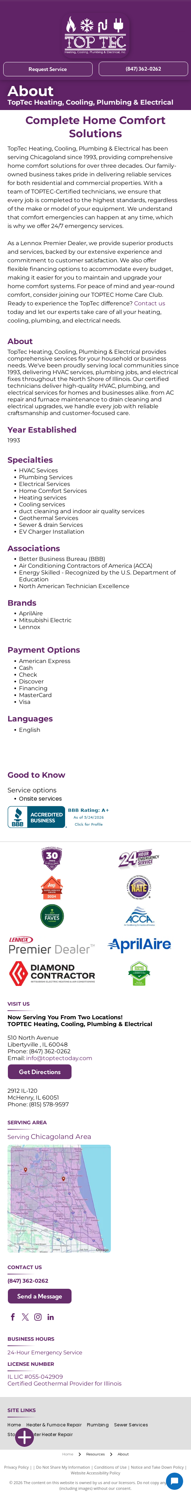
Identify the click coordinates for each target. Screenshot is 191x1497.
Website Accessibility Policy (95, 1472)
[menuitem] (17, 1425)
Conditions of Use (110, 1467)
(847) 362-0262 (28, 1280)
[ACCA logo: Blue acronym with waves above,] (139, 916)
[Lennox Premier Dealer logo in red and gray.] (51, 944)
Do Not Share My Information (63, 1467)
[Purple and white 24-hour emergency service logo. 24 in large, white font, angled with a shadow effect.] (139, 858)
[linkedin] (50, 1318)
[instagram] (38, 1318)
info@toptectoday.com (59, 1058)
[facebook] (13, 1318)
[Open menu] (180, 35)
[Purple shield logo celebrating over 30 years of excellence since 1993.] (51, 858)
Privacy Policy (16, 1467)
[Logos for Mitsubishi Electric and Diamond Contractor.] (51, 973)
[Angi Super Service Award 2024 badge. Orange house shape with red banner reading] (51, 887)
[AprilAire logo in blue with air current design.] (139, 944)
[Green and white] (139, 973)
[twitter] (25, 1318)
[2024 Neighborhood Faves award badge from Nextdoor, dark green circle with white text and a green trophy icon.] (51, 916)
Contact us (149, 303)
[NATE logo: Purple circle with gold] (139, 887)
